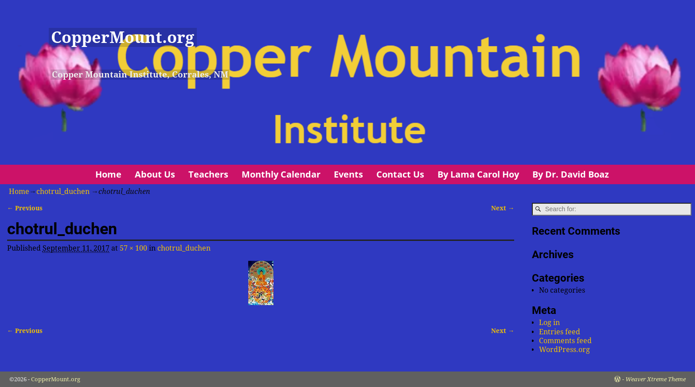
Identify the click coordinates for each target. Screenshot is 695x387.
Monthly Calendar (281, 174)
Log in (549, 322)
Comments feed (565, 341)
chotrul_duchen (63, 191)
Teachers (208, 174)
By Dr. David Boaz (570, 174)
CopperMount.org (122, 37)
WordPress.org (564, 349)
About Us (155, 174)
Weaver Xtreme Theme (655, 379)
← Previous (25, 208)
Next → (502, 208)
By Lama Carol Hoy (478, 174)
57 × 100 (133, 248)
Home (108, 174)
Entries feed (559, 332)
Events (348, 174)
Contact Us (400, 174)
